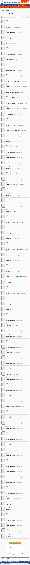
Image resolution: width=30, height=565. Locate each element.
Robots (25, 17)
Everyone (5, 17)
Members (12, 17)
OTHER (19, 184)
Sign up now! (15, 542)
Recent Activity (10, 7)
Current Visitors (4, 7)
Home (3, 5)
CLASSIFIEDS (15, 211)
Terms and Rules (27, 563)
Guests (19, 17)
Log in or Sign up (25, 1)
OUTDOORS (20, 249)
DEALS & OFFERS (16, 103)
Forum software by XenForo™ (5, 563)
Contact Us (25, 561)
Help (28, 561)
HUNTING (19, 293)
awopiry (17, 92)
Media (12, 5)
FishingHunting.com (16, 75)
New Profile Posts (18, 7)
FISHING (19, 81)
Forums (7, 5)
